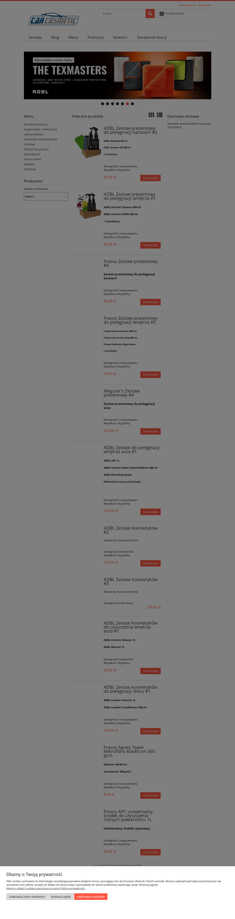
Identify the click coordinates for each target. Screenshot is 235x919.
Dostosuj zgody (61, 896)
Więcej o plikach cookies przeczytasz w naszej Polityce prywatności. (45, 888)
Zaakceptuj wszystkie (91, 896)
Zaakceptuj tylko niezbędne (27, 896)
